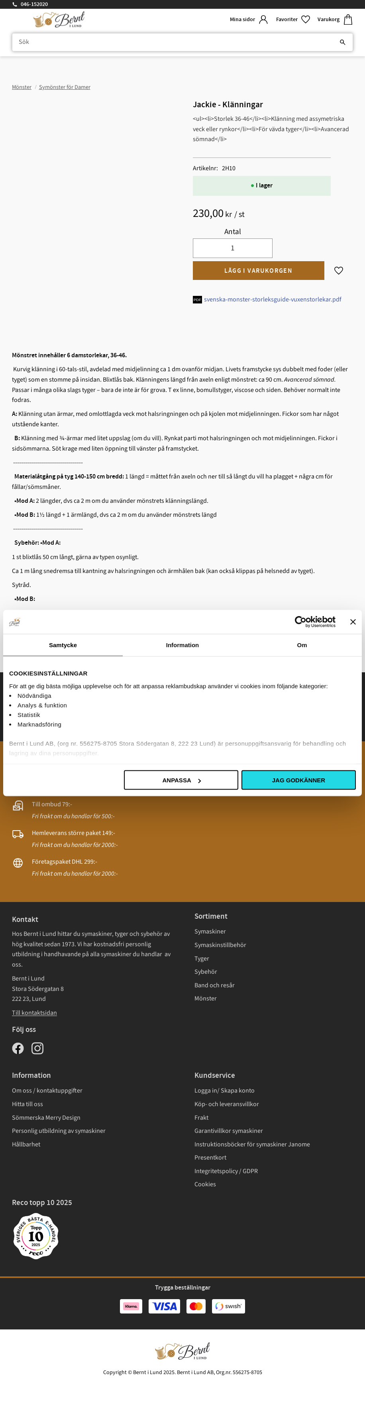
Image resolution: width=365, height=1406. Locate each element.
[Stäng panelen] (353, 622)
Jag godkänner (298, 780)
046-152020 (34, 4)
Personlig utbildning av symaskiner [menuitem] (59, 1130)
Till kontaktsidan (34, 1012)
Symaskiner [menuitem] (210, 931)
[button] (294, 20)
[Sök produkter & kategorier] (182, 42)
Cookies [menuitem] (205, 1184)
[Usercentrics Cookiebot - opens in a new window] (301, 622)
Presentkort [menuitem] (210, 1157)
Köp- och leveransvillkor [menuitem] (226, 1104)
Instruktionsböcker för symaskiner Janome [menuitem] (252, 1144)
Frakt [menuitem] (201, 1117)
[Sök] (343, 42)
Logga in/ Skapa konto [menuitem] (224, 1090)
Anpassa (181, 780)
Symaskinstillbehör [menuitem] (220, 945)
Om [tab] (302, 645)
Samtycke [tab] (63, 645)
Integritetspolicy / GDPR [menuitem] (226, 1171)
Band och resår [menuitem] (214, 985)
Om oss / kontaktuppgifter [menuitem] (47, 1090)
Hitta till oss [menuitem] (27, 1104)
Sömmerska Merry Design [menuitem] (46, 1117)
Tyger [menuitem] (201, 958)
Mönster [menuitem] (205, 998)
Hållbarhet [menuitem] (26, 1144)
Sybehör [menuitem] (205, 971)
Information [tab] (182, 645)
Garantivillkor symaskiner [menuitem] (228, 1130)
